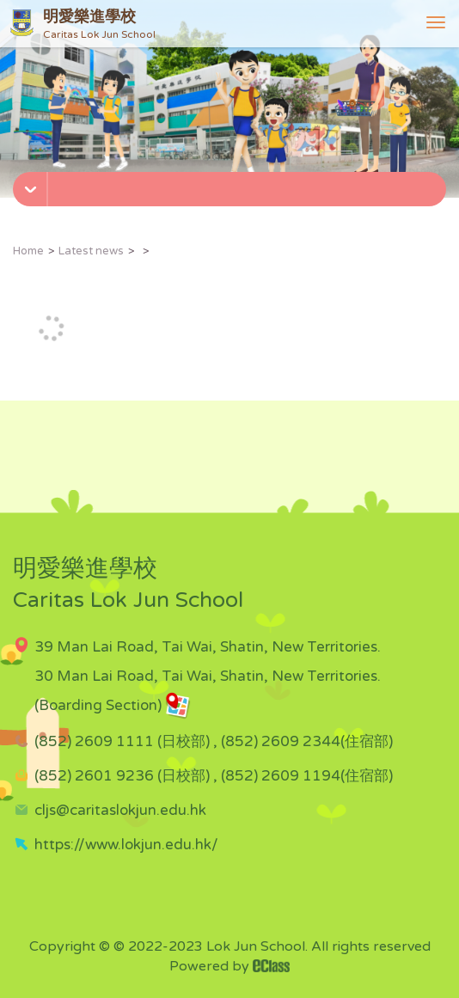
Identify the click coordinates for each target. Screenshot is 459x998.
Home (28, 251)
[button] (231, 184)
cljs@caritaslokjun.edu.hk (120, 810)
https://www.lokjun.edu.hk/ (126, 845)
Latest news (91, 251)
